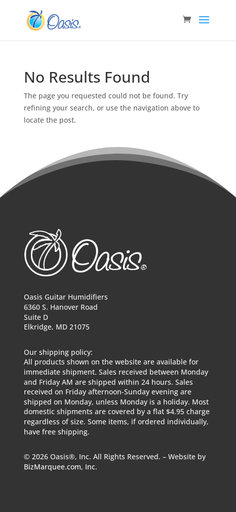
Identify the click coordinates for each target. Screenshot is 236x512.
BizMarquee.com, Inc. (60, 466)
